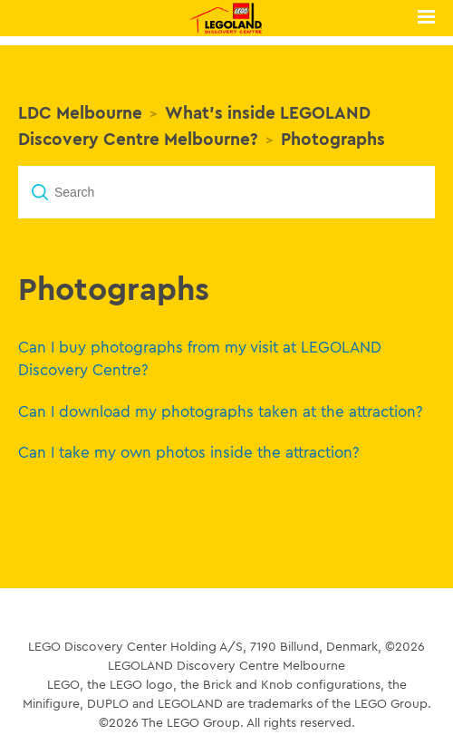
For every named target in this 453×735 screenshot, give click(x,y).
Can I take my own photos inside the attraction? (189, 451)
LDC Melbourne (80, 112)
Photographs (333, 139)
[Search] (226, 192)
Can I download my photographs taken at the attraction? (220, 411)
